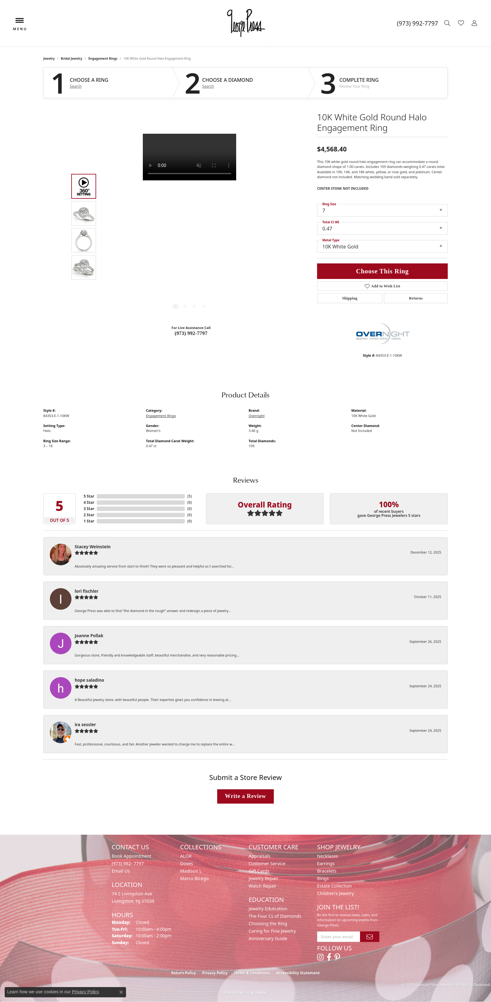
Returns (416, 298)
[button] (448, 23)
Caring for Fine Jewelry (272, 931)
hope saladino (89, 680)
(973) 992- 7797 (128, 863)
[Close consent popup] (121, 992)
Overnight (257, 415)
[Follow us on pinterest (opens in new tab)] (337, 957)
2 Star (89, 514)
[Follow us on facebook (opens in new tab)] (329, 957)
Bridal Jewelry (71, 58)
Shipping (349, 298)
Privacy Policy (215, 973)
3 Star (89, 508)
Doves (186, 863)
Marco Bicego (194, 878)
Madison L (191, 871)
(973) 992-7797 (191, 333)
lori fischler (86, 591)
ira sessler (85, 724)
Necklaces (327, 856)
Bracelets (326, 871)
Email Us (121, 871)
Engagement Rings (102, 58)
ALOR (186, 856)
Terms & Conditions (252, 973)
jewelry (49, 58)
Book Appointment (131, 856)
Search (76, 86)
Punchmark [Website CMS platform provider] (256, 993)
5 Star (89, 496)
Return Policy (183, 973)
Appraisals (259, 856)
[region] (189, 227)
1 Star (89, 521)
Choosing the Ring (268, 923)
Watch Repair (263, 886)
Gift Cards (259, 871)
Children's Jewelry (335, 893)
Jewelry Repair (263, 878)
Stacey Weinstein (92, 547)
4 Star (89, 502)
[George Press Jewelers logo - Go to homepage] (245, 23)
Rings (323, 878)
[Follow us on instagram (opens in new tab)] (320, 957)
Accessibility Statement (298, 973)
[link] (417, 23)
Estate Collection (334, 886)
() (189, 496)
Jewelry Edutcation (268, 909)
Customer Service (267, 863)
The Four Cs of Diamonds (275, 916)
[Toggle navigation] (19, 23)
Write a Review (245, 796)
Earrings (325, 863)
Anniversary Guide (268, 938)
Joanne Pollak (89, 635)
